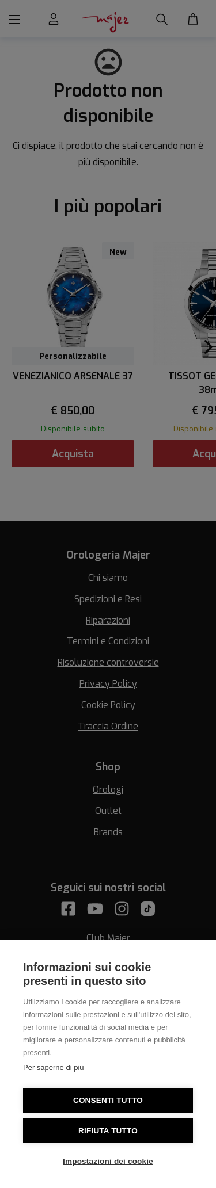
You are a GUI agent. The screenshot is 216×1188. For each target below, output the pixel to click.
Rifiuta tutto (108, 1130)
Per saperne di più (53, 1067)
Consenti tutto (108, 1100)
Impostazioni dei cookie (108, 1161)
